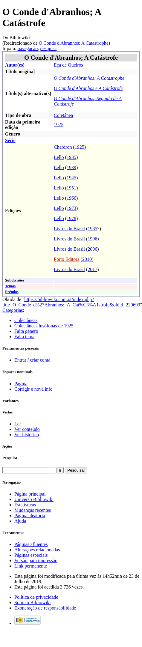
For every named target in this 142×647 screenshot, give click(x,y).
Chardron (63, 147)
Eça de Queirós (68, 64)
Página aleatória (29, 515)
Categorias (12, 310)
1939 (71, 167)
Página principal (29, 493)
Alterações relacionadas (37, 549)
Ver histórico (26, 434)
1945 (71, 177)
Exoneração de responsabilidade (45, 607)
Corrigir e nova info (33, 389)
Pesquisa (9, 457)
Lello (59, 157)
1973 (71, 208)
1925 (58, 124)
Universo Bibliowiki (34, 499)
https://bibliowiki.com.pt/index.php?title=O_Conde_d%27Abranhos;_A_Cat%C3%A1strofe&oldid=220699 (71, 302)
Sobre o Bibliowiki (32, 602)
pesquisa (48, 48)
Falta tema (24, 336)
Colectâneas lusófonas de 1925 (44, 325)
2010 (87, 259)
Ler (17, 423)
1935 (71, 157)
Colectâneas (25, 320)
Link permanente (30, 565)
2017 (92, 269)
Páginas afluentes (31, 544)
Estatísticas (25, 504)
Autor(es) (15, 64)
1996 (92, 238)
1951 (71, 187)
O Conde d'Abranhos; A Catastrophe (74, 43)
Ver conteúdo (27, 429)
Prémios (12, 292)
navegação (28, 48)
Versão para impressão (35, 560)
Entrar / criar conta (32, 359)
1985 (92, 228)
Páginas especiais (31, 555)
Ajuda (20, 520)
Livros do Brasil (69, 228)
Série (10, 140)
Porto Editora (67, 259)
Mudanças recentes (32, 510)
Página (21, 383)
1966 (71, 198)
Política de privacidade (36, 597)
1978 (71, 218)
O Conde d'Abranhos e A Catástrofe (88, 88)
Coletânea (63, 115)
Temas (10, 286)
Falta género (26, 331)
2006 (92, 249)
